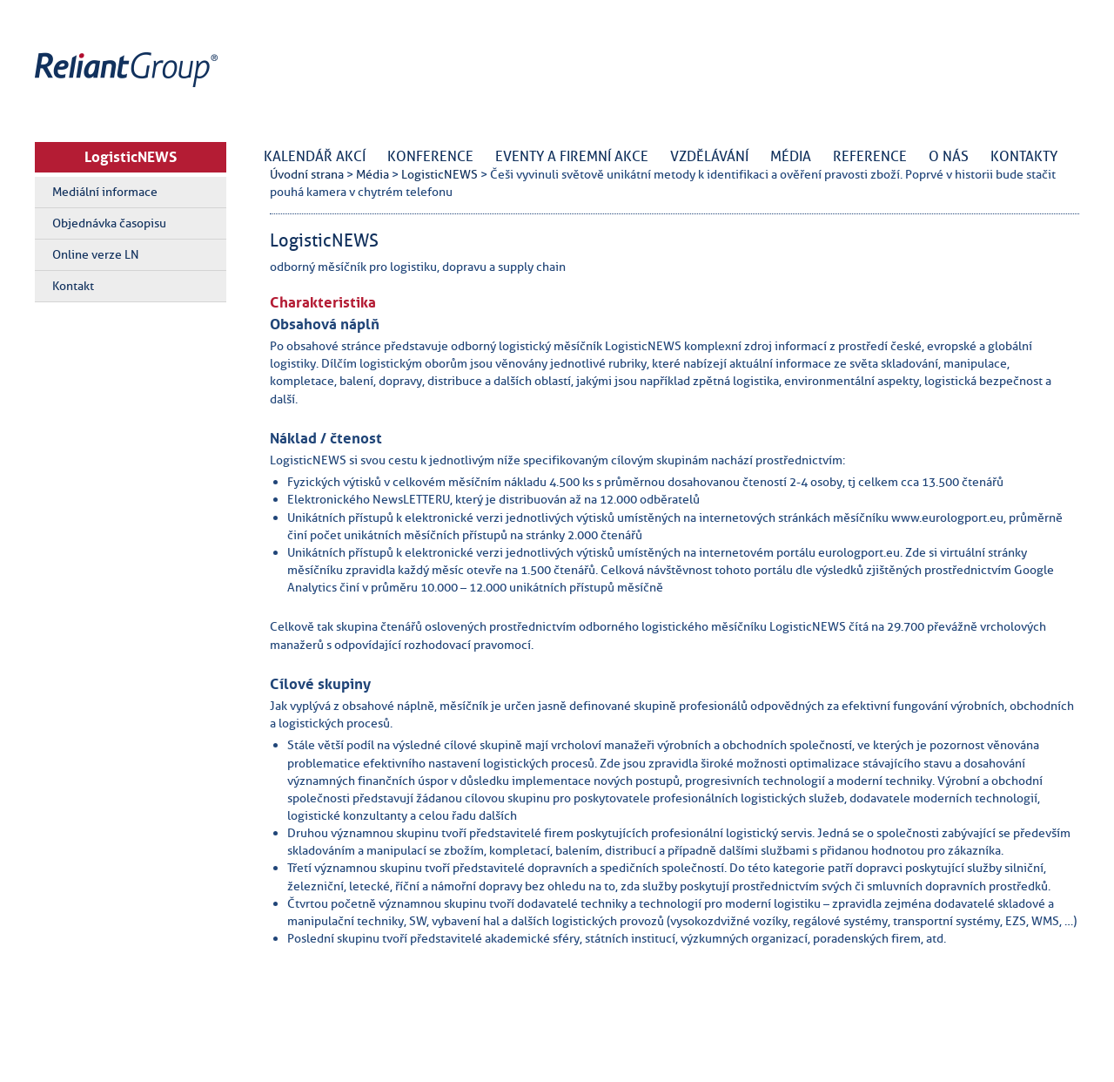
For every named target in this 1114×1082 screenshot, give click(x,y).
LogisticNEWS (130, 156)
